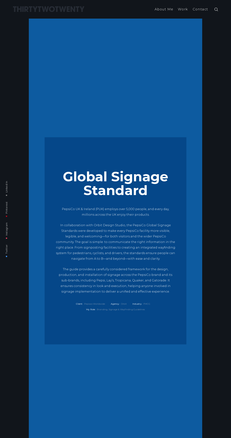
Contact (200, 9)
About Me (164, 9)
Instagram (6, 229)
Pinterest (6, 207)
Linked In (6, 187)
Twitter (6, 249)
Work (183, 9)
